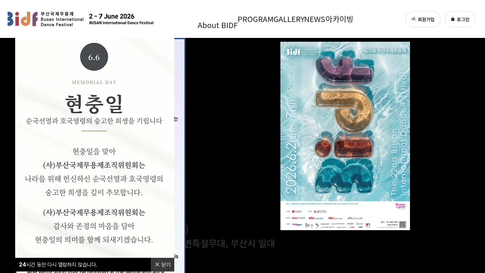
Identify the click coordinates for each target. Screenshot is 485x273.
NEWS (320, 19)
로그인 (460, 19)
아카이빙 (351, 19)
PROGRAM (248, 19)
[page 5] (464, 162)
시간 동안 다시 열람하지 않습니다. (58, 265)
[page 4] (464, 151)
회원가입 (423, 19)
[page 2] (464, 128)
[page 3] (464, 139)
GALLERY (288, 19)
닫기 (163, 265)
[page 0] (464, 114)
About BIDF (204, 19)
